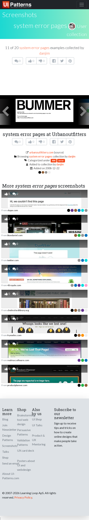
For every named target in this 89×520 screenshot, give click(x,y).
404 (53, 160)
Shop (5, 457)
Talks (5, 451)
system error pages (40, 25)
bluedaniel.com (15, 235)
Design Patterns (7, 438)
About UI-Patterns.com (10, 476)
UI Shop (37, 419)
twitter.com (13, 260)
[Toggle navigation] (82, 4)
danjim (44, 53)
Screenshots (9, 445)
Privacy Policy (23, 497)
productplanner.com (17, 385)
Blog (5, 419)
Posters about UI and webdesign (26, 465)
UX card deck (25, 450)
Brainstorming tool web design (26, 419)
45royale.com (14, 285)
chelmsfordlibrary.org (18, 310)
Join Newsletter (9, 427)
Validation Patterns (23, 442)
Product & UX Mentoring (39, 440)
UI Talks (37, 425)
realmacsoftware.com (18, 360)
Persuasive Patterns (24, 432)
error (61, 160)
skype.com (12, 210)
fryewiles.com (14, 335)
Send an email (10, 463)
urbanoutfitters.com (41, 152)
